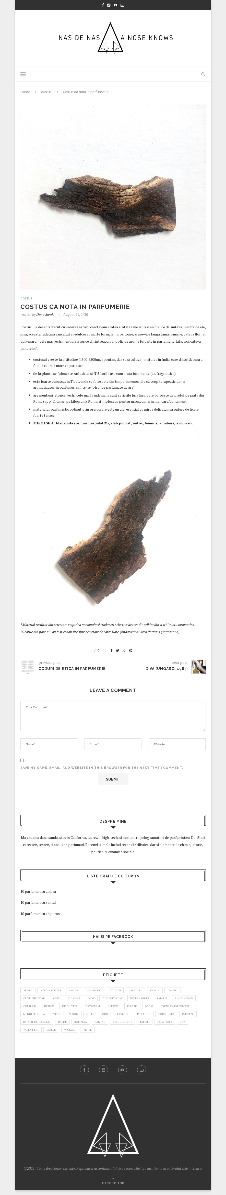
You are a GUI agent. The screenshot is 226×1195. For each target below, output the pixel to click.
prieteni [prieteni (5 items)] (56, 1026)
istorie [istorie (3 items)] (170, 1008)
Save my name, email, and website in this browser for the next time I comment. (101, 768)
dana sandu (45, 314)
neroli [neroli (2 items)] (117, 1017)
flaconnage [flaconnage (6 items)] (33, 1008)
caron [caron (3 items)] (167, 991)
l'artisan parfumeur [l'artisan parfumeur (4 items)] (39, 1017)
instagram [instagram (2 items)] (126, 1008)
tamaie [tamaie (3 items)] (29, 1034)
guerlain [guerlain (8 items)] (58, 1008)
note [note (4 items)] (135, 1017)
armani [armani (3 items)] (78, 991)
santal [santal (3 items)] (154, 1026)
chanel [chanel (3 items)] (187, 991)
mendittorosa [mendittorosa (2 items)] (74, 1017)
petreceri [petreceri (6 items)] (169, 1017)
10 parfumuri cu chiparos (40, 913)
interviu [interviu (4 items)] (149, 1008)
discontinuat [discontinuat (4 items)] (122, 999)
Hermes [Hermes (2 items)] (79, 1008)
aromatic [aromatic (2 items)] (100, 991)
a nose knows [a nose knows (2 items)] (53, 991)
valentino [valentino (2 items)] (89, 1034)
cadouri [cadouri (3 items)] (123, 991)
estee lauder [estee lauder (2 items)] (151, 999)
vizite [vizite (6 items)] (151, 1034)
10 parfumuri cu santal (38, 902)
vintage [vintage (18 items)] (132, 1034)
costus (46, 92)
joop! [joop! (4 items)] (188, 1008)
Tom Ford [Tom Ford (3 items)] (50, 1034)
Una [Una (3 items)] (69, 1034)
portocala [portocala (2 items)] (32, 1026)
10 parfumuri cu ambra (38, 891)
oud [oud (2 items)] (150, 1017)
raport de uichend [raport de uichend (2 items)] (84, 1026)
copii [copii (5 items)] (61, 999)
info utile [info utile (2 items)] (101, 1008)
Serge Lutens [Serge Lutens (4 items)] (178, 1026)
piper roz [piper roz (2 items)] (193, 1017)
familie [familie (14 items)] (175, 999)
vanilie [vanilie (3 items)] (111, 1034)
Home (25, 92)
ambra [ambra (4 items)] (29, 991)
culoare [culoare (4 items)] (80, 999)
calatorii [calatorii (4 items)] (146, 991)
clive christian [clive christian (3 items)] (36, 999)
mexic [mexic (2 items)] (99, 1017)
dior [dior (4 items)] (98, 999)
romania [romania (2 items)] (133, 1026)
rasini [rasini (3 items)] (113, 1026)
